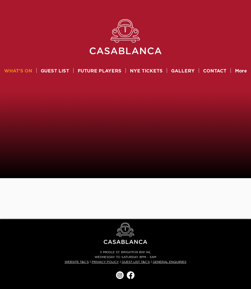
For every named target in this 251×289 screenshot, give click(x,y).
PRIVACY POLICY (105, 261)
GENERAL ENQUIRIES (169, 261)
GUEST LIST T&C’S (136, 261)
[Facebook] (130, 275)
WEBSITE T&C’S (77, 261)
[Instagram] (120, 275)
